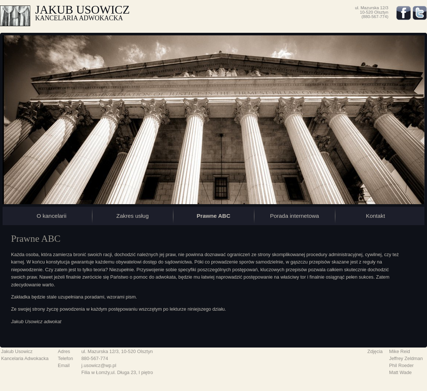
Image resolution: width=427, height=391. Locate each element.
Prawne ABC (213, 216)
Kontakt (375, 216)
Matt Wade (400, 372)
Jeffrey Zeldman (406, 358)
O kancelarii (51, 216)
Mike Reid (399, 351)
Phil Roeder (401, 365)
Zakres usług (132, 216)
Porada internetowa (294, 216)
